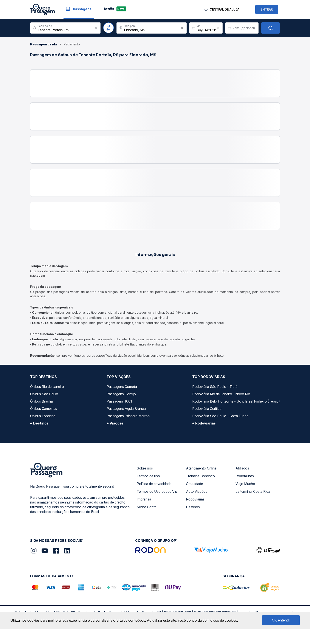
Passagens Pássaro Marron (128, 416)
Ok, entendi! (281, 620)
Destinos (193, 507)
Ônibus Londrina (42, 416)
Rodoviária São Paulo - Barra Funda (220, 416)
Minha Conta (147, 507)
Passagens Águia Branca (126, 408)
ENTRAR (267, 9)
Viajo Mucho (245, 484)
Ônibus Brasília (41, 401)
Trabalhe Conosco (200, 476)
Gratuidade (194, 484)
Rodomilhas (245, 476)
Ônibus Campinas (43, 408)
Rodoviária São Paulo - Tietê (214, 386)
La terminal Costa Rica (253, 491)
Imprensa (144, 499)
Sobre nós (145, 468)
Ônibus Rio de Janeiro (47, 386)
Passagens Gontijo (121, 394)
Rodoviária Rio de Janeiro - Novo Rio (221, 394)
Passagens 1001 (119, 401)
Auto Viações (196, 491)
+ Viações (115, 423)
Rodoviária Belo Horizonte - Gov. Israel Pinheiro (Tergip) (236, 401)
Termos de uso (148, 476)
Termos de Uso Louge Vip (157, 491)
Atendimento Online (201, 468)
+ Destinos (39, 423)
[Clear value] (218, 28)
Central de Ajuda (224, 9)
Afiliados (242, 468)
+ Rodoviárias (204, 423)
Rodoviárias (195, 499)
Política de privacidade (154, 484)
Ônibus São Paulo (44, 394)
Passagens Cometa (122, 386)
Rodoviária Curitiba (207, 408)
